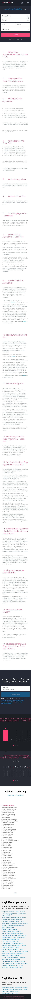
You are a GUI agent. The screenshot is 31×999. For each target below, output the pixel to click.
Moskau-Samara (7, 854)
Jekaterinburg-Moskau (9, 831)
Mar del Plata (6, 934)
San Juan (20, 943)
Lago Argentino (15, 955)
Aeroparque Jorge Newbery (10, 914)
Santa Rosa (11, 965)
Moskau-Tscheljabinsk (9, 875)
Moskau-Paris (7, 836)
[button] (14, 745)
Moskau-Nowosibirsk (9, 864)
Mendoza (13, 934)
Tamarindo (5, 989)
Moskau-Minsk (7, 859)
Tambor (24, 987)
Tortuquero (13, 989)
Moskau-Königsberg (8, 869)
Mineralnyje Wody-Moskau (10, 821)
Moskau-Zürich (7, 880)
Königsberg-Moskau (8, 874)
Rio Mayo (4, 965)
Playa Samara (6, 993)
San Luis (18, 932)
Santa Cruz (5, 967)
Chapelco (19, 920)
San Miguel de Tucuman (9, 943)
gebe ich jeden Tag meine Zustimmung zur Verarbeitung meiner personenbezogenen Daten (15, 700)
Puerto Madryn (6, 935)
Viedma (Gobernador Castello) (17, 945)
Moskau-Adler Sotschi (8, 816)
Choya (17, 922)
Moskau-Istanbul (8, 832)
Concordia (5, 951)
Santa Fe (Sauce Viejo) (8, 941)
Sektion (13, 302)
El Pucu (4, 926)
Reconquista (16, 963)
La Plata (16, 957)
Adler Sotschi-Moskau (8, 814)
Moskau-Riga (6, 844)
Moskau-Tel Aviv (7, 842)
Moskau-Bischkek (8, 883)
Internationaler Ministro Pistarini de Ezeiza (15, 924)
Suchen (15, 35)
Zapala (16, 947)
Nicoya (12, 991)
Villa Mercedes (20, 912)
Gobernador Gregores (8, 953)
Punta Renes (6, 991)
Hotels (24, 321)
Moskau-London (7, 847)
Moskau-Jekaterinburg (9, 829)
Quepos (19, 989)
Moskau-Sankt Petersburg (9, 807)
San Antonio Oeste (14, 959)
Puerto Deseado (7, 963)
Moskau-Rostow (7, 826)
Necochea (5, 959)
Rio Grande (12, 937)
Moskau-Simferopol (8, 811)
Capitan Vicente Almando (9, 930)
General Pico (5, 955)
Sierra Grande (13, 967)
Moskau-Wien (7, 845)
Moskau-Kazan (7, 850)
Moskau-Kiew (6, 817)
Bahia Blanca (6, 916)
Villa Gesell (12, 912)
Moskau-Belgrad (7, 887)
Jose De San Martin (8, 957)
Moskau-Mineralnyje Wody (10, 819)
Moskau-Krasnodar (8, 822)
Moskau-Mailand (8, 877)
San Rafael (23, 914)
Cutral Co (11, 951)
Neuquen (20, 934)
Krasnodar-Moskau (8, 824)
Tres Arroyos (6, 961)
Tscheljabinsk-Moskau (9, 879)
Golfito (25, 989)
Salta (17, 941)
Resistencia (5, 937)
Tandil (20, 967)
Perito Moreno (15, 961)
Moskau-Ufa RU (7, 849)
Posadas (14, 935)
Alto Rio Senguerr (7, 949)
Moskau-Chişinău (8, 839)
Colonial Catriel (18, 949)
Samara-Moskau (7, 857)
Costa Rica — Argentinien (15, 795)
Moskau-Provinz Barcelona (10, 867)
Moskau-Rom (6, 852)
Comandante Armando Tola (15, 926)
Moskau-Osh (6, 888)
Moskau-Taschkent (8, 882)
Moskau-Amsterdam (9, 872)
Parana (23, 961)
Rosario (13, 920)
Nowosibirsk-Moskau (9, 865)
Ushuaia (4, 945)
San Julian (5, 912)
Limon (4, 987)
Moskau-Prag (6, 870)
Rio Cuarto (24, 963)
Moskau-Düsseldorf (8, 885)
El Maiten (25, 951)
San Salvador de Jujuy (8, 932)
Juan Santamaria (16, 987)
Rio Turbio (19, 965)
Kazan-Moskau (7, 855)
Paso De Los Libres (8, 947)
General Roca (20, 953)
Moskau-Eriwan (7, 837)
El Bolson (18, 951)
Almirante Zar (22, 935)
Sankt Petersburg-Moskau (9, 809)
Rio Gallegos (21, 937)
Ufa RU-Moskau (7, 860)
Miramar (22, 957)
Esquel (22, 922)
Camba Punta (6, 920)
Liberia (8, 987)
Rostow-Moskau (7, 827)
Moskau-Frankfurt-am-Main (11, 840)
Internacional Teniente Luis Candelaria (14, 918)
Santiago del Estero (13, 939)
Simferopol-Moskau (8, 812)
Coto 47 (17, 991)
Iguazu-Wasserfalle (8, 928)
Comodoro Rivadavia (8, 922)
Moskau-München (8, 834)
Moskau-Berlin (7, 862)
